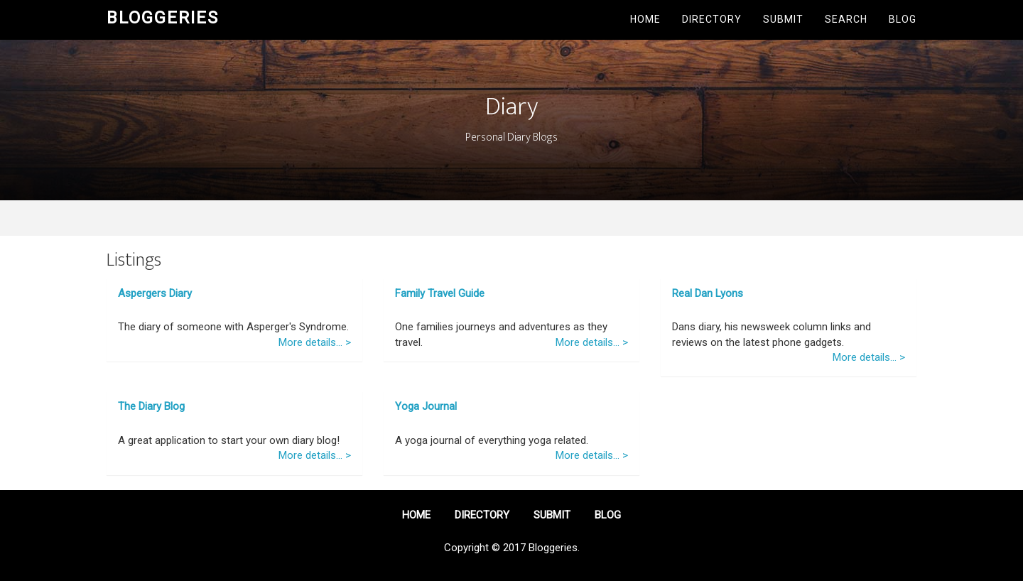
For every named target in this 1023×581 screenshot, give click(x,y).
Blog (902, 19)
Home (645, 19)
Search (846, 19)
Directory (712, 19)
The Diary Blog (151, 406)
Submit (783, 19)
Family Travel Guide (440, 293)
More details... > (314, 342)
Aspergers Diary (155, 293)
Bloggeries (163, 18)
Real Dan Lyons (707, 293)
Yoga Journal (426, 406)
